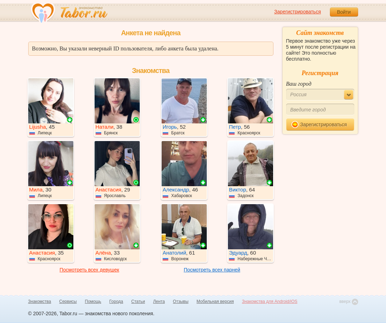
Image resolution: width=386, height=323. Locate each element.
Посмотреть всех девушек (89, 270)
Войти (344, 12)
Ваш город (299, 84)
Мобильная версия (215, 301)
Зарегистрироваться (297, 11)
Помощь (93, 301)
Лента (159, 301)
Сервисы (68, 301)
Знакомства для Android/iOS (269, 301)
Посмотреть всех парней (212, 270)
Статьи (138, 301)
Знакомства (39, 301)
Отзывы (180, 301)
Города (116, 301)
